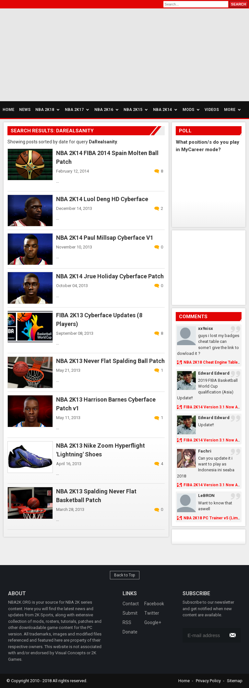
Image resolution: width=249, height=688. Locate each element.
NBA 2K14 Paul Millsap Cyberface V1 (104, 237)
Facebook (154, 603)
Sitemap (235, 680)
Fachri (204, 451)
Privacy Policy (208, 680)
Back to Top (124, 575)
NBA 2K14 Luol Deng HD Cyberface (102, 199)
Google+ (152, 622)
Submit (130, 613)
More (229, 109)
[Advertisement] (61, 53)
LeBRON (206, 495)
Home (184, 680)
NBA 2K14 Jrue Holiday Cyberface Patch (110, 276)
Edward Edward (214, 373)
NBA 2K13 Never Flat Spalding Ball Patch (110, 360)
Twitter (151, 613)
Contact (131, 603)
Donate (130, 631)
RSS (127, 622)
